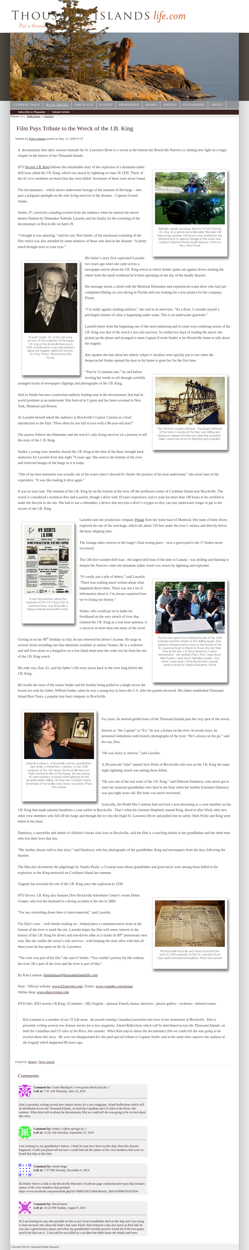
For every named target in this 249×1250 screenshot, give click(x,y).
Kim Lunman (37, 139)
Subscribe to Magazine (31, 111)
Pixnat (139, 520)
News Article (47, 1062)
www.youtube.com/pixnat (114, 986)
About (217, 104)
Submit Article (61, 111)
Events (106, 104)
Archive (22, 115)
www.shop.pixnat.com (53, 992)
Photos (170, 104)
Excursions (194, 104)
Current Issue (26, 104)
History (32, 1062)
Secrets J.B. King (37, 167)
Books (151, 104)
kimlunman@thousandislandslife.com (71, 975)
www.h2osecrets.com (67, 986)
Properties (129, 104)
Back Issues (57, 104)
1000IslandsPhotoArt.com (214, 99)
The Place (84, 104)
